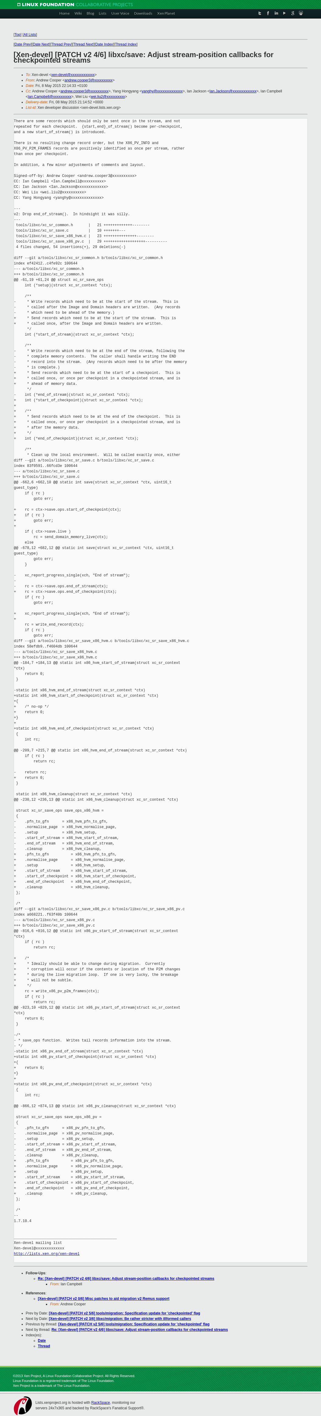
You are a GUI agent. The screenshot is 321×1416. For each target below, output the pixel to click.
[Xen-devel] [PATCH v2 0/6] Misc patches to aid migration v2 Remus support (103, 1299)
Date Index (104, 44)
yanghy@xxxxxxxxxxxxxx (162, 91)
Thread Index (126, 44)
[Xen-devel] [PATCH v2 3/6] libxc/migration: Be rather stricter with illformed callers (120, 1319)
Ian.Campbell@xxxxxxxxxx (50, 97)
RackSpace (100, 1402)
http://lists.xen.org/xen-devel (47, 1253)
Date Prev (23, 44)
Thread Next (83, 44)
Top (17, 35)
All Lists (29, 35)
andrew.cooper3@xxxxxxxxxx (89, 80)
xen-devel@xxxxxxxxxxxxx (72, 75)
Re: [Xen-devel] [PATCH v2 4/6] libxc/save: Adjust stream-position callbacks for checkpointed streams (126, 1278)
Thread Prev (61, 44)
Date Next (41, 44)
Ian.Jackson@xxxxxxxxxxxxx (232, 91)
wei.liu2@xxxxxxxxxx (108, 97)
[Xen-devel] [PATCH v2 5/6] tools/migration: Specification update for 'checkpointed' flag (124, 1313)
